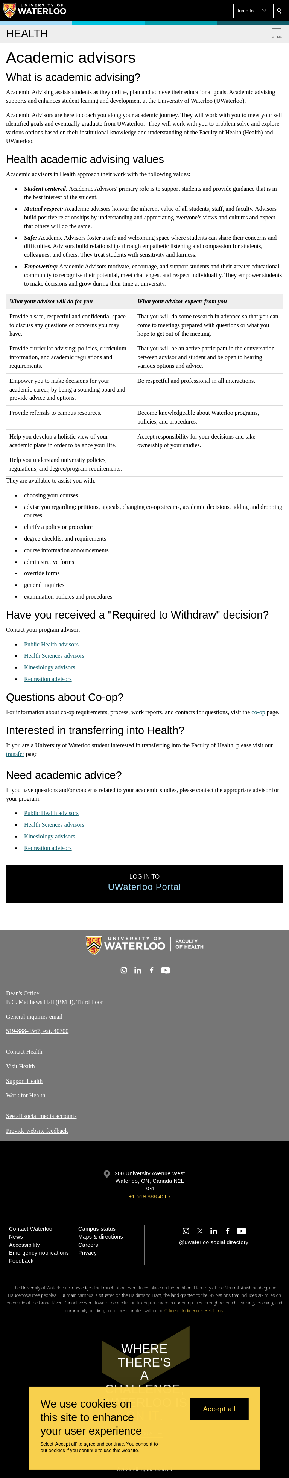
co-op (258, 712)
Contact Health (24, 1051)
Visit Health (20, 1066)
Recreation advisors (48, 679)
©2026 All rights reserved (144, 1469)
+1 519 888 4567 (150, 1196)
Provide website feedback (37, 1131)
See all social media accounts (41, 1116)
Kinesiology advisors (49, 667)
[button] (251, 11)
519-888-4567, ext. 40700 (37, 1031)
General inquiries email (34, 1016)
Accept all (219, 1409)
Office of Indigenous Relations (193, 1310)
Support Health (24, 1081)
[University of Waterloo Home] (35, 10)
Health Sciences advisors (54, 655)
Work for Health (25, 1095)
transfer (15, 753)
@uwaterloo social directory (213, 1242)
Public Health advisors (51, 644)
